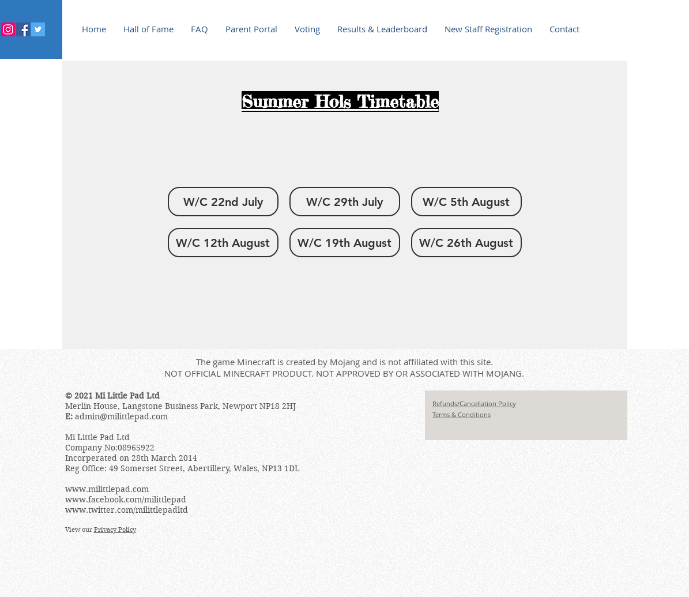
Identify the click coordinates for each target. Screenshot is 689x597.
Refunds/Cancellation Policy (474, 403)
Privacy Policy (115, 529)
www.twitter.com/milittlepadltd (126, 510)
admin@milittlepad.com (121, 416)
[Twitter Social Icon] (38, 29)
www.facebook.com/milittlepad (125, 499)
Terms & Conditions (461, 414)
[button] (223, 201)
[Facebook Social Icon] (23, 29)
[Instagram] (8, 29)
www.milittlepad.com (107, 489)
